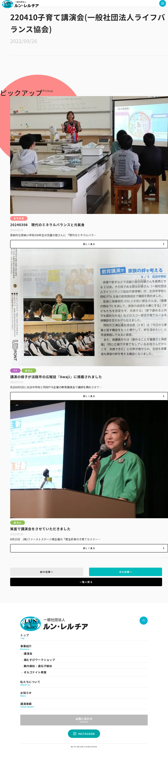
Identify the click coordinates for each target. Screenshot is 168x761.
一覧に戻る (86, 582)
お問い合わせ (84, 720)
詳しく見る (89, 244)
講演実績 (84, 705)
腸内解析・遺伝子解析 (38, 666)
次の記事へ (125, 572)
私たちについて (84, 683)
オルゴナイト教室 (35, 672)
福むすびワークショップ (39, 659)
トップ (84, 636)
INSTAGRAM (84, 733)
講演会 (28, 653)
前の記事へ (46, 572)
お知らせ (84, 694)
